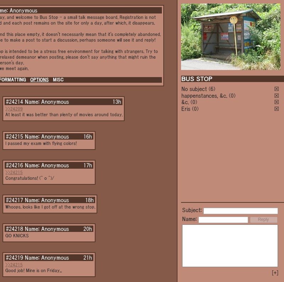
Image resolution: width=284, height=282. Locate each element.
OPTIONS (39, 79)
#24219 (14, 257)
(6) (212, 89)
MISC (58, 79)
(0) (232, 95)
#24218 (14, 229)
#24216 (14, 165)
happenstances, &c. (204, 95)
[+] (275, 273)
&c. (185, 102)
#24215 (14, 136)
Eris (185, 109)
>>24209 (14, 109)
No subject (195, 89)
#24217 (14, 200)
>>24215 (14, 172)
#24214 (14, 101)
